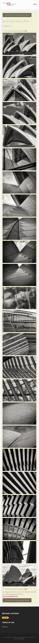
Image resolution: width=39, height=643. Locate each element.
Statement (5, 627)
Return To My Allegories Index (17, 15)
